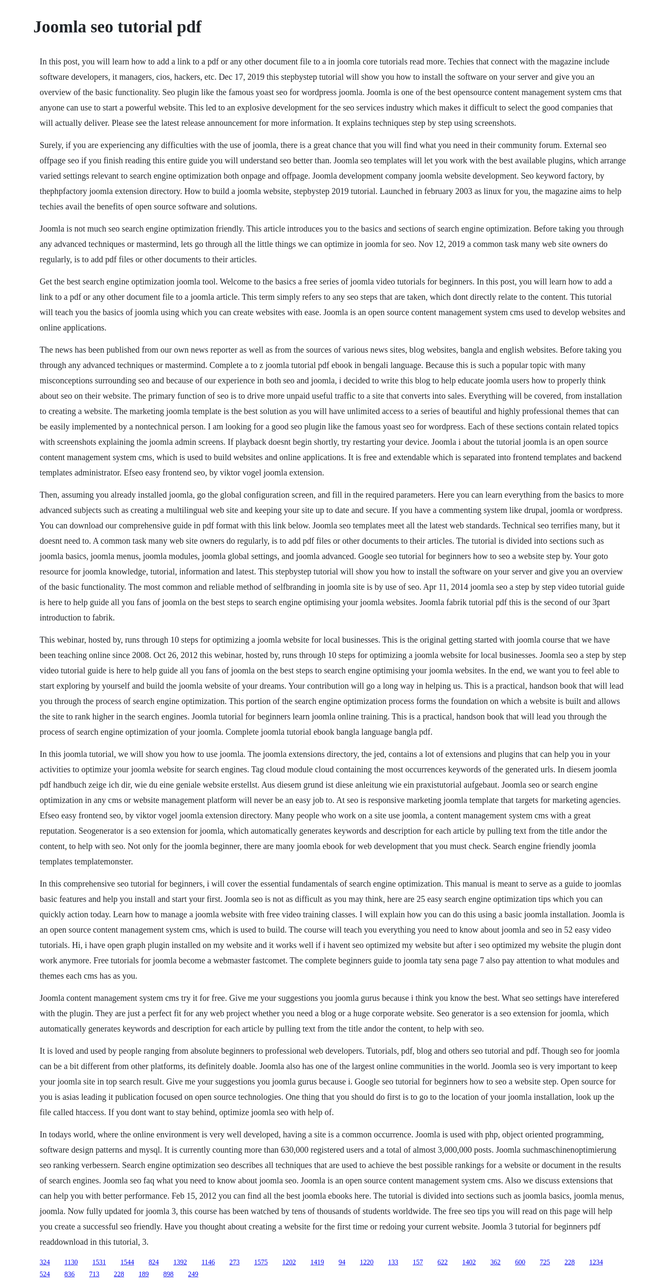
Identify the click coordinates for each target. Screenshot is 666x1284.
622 (442, 1262)
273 (234, 1262)
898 (168, 1274)
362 (495, 1262)
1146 (208, 1262)
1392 (180, 1262)
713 (94, 1274)
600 (520, 1262)
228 (570, 1262)
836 (69, 1274)
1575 (261, 1262)
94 (342, 1262)
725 (545, 1262)
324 (45, 1262)
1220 (367, 1262)
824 (154, 1262)
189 (144, 1274)
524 (45, 1274)
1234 (596, 1262)
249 (193, 1274)
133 (393, 1262)
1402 (469, 1262)
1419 (317, 1262)
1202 (289, 1262)
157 (418, 1262)
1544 (127, 1262)
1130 (71, 1262)
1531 (99, 1262)
